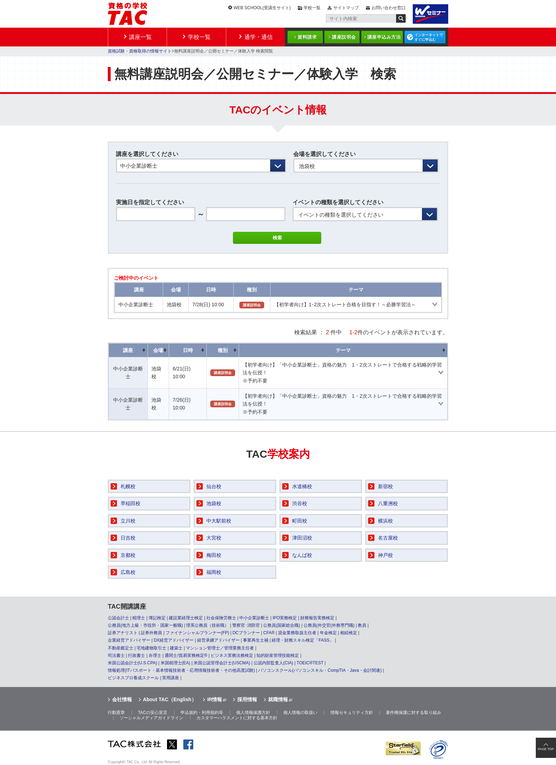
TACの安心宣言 (152, 712)
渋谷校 (299, 503)
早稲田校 (130, 503)
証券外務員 (151, 632)
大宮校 (213, 538)
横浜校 (385, 521)
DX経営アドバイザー (174, 640)
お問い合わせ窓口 (389, 7)
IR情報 (214, 699)
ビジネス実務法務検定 (232, 655)
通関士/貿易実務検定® (186, 655)
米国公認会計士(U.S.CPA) (132, 662)
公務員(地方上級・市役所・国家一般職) (145, 625)
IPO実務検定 (285, 617)
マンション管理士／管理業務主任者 (220, 648)
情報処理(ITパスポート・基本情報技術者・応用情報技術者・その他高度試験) (181, 670)
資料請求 (307, 37)
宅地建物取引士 (151, 648)
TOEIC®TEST (309, 662)
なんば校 (302, 555)
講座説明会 (344, 37)
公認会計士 (118, 617)
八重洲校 (388, 503)
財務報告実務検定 (317, 617)
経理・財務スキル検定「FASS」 (303, 640)
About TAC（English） (169, 699)
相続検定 (348, 632)
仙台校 (213, 486)
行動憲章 (116, 712)
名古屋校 (388, 538)
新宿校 (385, 486)
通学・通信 (258, 37)
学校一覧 (312, 7)
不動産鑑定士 (120, 648)
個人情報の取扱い (300, 712)
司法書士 (116, 655)
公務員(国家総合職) (281, 625)
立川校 (128, 521)
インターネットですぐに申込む (429, 37)
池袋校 (213, 503)
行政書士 (136, 655)
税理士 (138, 617)
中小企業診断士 (254, 617)
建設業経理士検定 (186, 617)
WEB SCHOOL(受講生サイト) (262, 7)
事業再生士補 (255, 640)
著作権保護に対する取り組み (413, 712)
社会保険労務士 (221, 617)
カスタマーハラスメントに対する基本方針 (236, 717)
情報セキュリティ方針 (351, 712)
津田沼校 (302, 538)
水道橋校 (302, 486)
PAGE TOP (546, 749)
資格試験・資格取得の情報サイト (140, 51)
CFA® (268, 632)
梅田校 (213, 555)
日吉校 (128, 538)
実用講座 (170, 677)
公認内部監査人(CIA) (273, 662)
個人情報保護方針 (253, 712)
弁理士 (155, 655)
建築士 (176, 648)
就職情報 (278, 699)
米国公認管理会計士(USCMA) (222, 662)
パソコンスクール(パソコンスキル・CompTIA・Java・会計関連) (320, 670)
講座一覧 (140, 37)
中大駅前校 (218, 521)
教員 (362, 625)
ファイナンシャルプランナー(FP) (197, 632)
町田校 (299, 521)
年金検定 (328, 632)
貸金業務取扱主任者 (297, 632)
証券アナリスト (123, 632)
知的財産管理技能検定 (277, 655)
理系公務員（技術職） (207, 625)
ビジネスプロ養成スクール (133, 677)
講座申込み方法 (384, 37)
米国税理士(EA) (175, 662)
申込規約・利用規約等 (201, 712)
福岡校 (213, 572)
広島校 (128, 572)
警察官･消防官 (246, 625)
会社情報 (122, 699)
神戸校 (385, 555)
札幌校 (128, 486)
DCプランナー (246, 632)
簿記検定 (157, 617)
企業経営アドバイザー (129, 640)
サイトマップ (346, 7)
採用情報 (247, 699)
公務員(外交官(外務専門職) (329, 625)
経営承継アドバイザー (218, 640)
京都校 (128, 555)
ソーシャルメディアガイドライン (151, 717)
